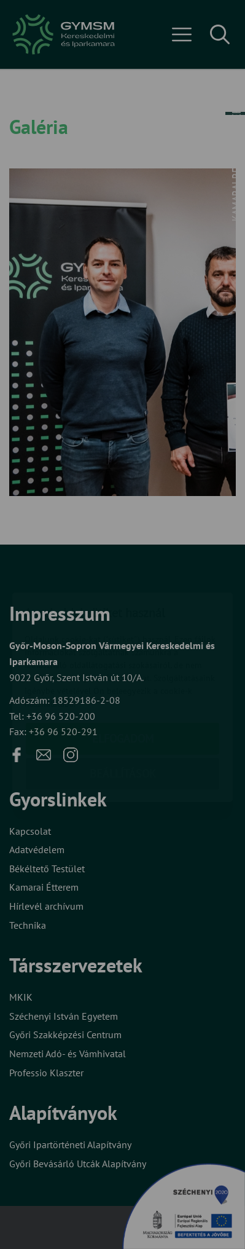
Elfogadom (123, 667)
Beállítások (123, 702)
